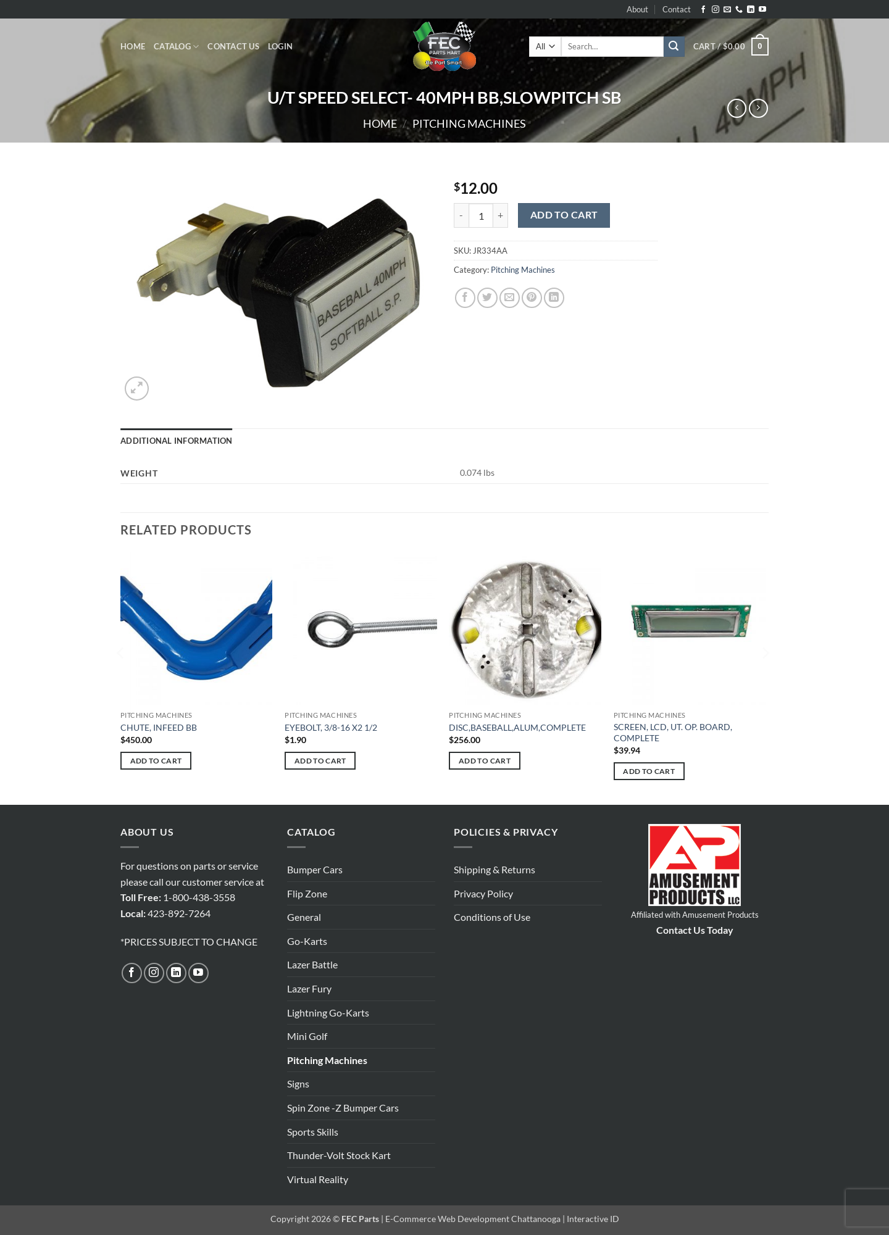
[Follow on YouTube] (762, 10)
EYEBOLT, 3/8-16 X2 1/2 (331, 727)
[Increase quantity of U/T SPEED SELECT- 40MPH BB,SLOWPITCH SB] (500, 215)
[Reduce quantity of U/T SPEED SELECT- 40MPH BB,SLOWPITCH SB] (461, 215)
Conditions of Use (492, 917)
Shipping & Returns (494, 869)
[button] (280, 46)
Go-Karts (307, 941)
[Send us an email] (727, 10)
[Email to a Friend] (509, 298)
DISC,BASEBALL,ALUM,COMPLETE (517, 727)
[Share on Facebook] (465, 298)
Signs (298, 1083)
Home (132, 46)
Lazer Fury (309, 988)
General (304, 917)
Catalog (176, 46)
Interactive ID (593, 1218)
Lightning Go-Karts (328, 1012)
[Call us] (739, 10)
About (637, 9)
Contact (676, 9)
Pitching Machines (469, 123)
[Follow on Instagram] (715, 10)
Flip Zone (307, 893)
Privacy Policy (483, 893)
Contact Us (233, 46)
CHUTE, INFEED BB (158, 727)
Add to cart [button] (156, 761)
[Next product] (736, 108)
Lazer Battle (312, 964)
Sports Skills (312, 1131)
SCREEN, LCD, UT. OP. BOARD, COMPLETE (673, 732)
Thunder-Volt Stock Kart (339, 1155)
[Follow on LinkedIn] (750, 10)
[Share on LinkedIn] (554, 298)
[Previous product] (758, 108)
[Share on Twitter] (487, 298)
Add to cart (564, 214)
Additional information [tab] (176, 441)
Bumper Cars (315, 869)
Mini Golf (307, 1036)
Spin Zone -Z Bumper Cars (343, 1107)
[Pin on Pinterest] (532, 298)
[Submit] (674, 46)
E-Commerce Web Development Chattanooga (473, 1218)
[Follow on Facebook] (703, 10)
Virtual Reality (317, 1179)
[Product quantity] (481, 215)
